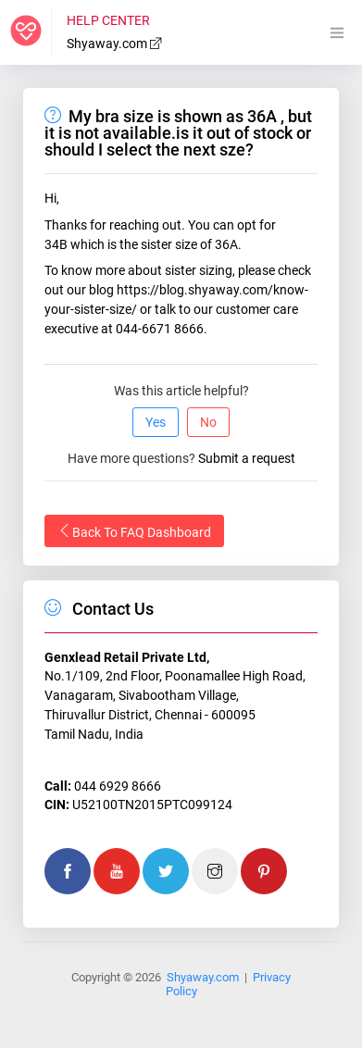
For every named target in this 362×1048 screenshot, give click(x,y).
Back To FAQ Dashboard (134, 531)
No (208, 422)
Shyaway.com (115, 43)
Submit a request (246, 458)
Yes (155, 422)
